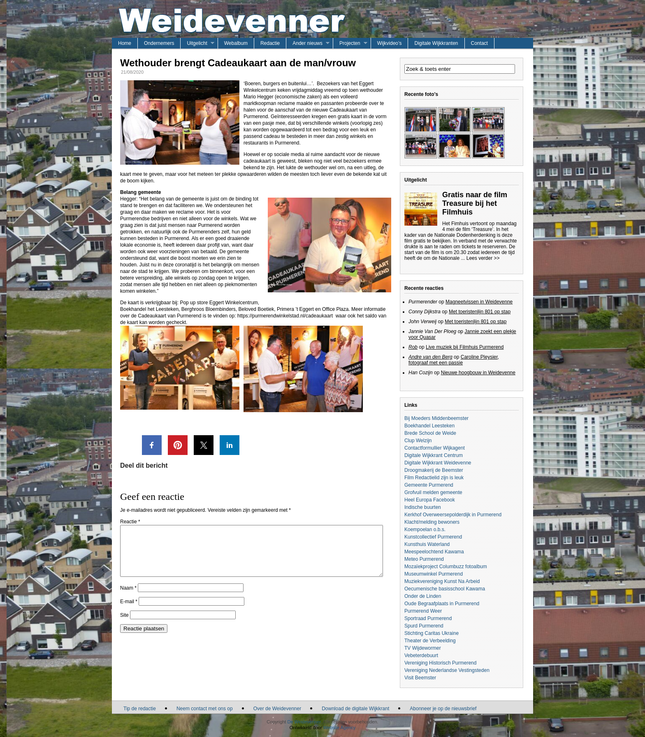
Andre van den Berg (430, 357)
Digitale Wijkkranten (436, 43)
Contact (479, 43)
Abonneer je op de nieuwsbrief (443, 708)
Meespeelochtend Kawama (434, 552)
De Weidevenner (303, 721)
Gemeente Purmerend (428, 485)
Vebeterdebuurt (421, 655)
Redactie (270, 43)
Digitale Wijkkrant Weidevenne (437, 463)
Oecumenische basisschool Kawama (444, 589)
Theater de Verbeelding (430, 641)
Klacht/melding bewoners (431, 522)
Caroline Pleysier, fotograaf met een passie (453, 360)
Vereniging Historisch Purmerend (440, 663)
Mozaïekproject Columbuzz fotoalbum (445, 566)
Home (124, 43)
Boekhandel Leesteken (429, 426)
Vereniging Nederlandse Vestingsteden (447, 670)
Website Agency (339, 727)
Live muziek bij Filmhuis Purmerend (464, 347)
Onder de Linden (422, 596)
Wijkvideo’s (389, 43)
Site (124, 625)
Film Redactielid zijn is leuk (434, 477)
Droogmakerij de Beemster (433, 470)
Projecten (349, 43)
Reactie (130, 522)
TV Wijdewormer (422, 648)
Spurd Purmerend (423, 626)
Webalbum (236, 43)
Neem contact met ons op (204, 708)
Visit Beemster (420, 678)
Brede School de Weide (430, 433)
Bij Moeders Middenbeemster (436, 418)
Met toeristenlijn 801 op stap (479, 312)
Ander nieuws (307, 43)
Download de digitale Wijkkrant (355, 708)
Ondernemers (159, 43)
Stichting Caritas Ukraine (431, 633)
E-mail (128, 611)
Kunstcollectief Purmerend (433, 537)
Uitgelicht (197, 43)
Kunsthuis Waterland (427, 544)
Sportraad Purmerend (428, 618)
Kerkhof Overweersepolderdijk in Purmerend (452, 515)
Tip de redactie (139, 708)
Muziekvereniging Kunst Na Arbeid (442, 581)
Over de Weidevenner (277, 708)
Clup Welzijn (418, 440)
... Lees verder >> (480, 258)
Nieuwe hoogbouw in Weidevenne (478, 372)
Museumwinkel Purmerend (433, 574)
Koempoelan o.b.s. (424, 529)
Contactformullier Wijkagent (434, 448)
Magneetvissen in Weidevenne (479, 302)
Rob (413, 347)
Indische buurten (422, 507)
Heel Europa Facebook (429, 500)
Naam (128, 598)
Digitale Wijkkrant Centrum (433, 455)
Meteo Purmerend (424, 559)
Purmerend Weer (423, 611)
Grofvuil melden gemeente (433, 492)
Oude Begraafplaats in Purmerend (441, 603)
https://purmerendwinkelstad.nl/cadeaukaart (285, 316)
